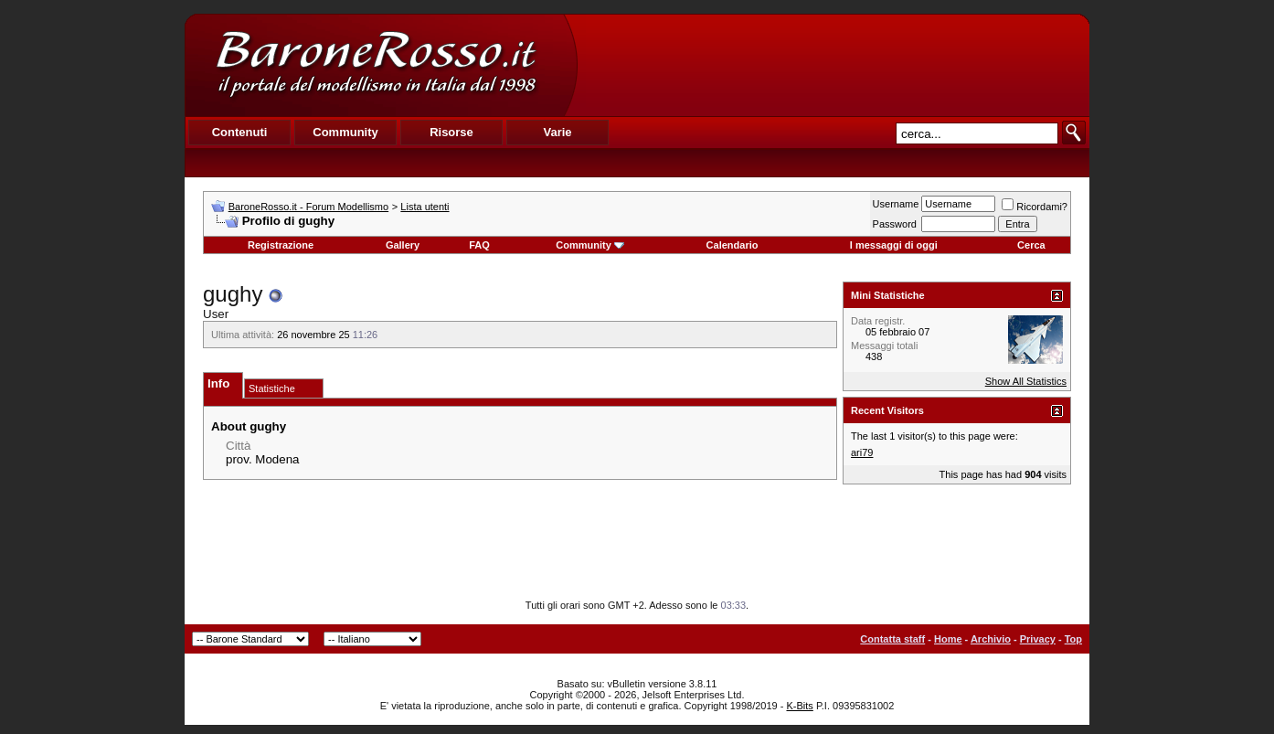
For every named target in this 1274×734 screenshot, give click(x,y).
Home (948, 638)
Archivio (991, 638)
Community (590, 244)
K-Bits (799, 705)
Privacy (1038, 638)
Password (895, 223)
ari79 (862, 452)
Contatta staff (892, 638)
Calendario (732, 244)
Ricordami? (1034, 206)
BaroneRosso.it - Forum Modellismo (308, 206)
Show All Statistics (1026, 381)
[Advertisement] (832, 64)
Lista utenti (424, 206)
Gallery (402, 244)
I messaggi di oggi (894, 244)
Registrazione (280, 244)
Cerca (1031, 244)
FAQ (479, 244)
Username (896, 203)
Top (1073, 638)
